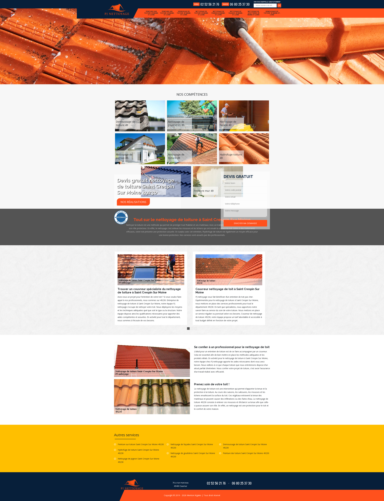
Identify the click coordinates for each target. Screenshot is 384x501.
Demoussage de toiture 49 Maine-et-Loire (272, 13)
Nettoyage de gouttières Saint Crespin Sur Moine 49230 (193, 455)
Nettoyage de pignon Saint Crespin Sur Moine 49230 (138, 460)
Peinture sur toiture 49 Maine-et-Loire (167, 13)
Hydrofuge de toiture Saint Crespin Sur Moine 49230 (138, 451)
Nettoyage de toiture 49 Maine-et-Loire (201, 13)
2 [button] (192, 328)
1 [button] (188, 328)
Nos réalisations (133, 202)
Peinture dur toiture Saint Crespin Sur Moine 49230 (246, 453)
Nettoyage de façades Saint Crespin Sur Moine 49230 (192, 446)
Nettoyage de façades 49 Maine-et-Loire (236, 13)
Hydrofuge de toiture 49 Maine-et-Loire (184, 13)
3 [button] (195, 328)
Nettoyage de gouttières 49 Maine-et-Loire (253, 13)
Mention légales (194, 495)
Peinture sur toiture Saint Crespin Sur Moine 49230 (141, 444)
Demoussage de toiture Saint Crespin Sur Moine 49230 (245, 446)
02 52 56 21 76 (206, 4)
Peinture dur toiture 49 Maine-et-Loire (151, 13)
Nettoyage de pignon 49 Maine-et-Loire (218, 13)
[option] (151, 288)
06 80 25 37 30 (236, 4)
